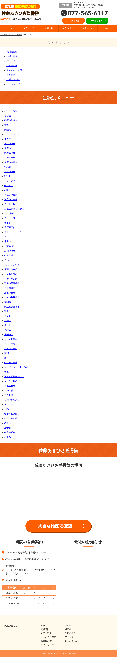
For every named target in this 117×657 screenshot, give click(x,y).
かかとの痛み (10, 381)
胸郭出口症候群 (12, 269)
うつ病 (7, 116)
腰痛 (6, 358)
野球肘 (7, 176)
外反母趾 (8, 255)
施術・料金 (29, 28)
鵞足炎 (7, 223)
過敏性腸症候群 (12, 297)
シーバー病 (9, 157)
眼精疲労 (8, 185)
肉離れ (7, 129)
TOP (10, 28)
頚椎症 (7, 372)
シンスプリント (12, 134)
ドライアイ (9, 181)
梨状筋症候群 (10, 362)
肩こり (7, 325)
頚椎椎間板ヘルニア (14, 376)
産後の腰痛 (9, 293)
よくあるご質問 (14, 70)
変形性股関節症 (12, 283)
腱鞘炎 (7, 353)
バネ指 (7, 437)
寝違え (7, 311)
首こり (7, 237)
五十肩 (7, 428)
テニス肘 (8, 395)
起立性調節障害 (12, 306)
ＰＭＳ (7, 316)
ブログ (68, 625)
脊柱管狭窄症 (10, 418)
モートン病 (9, 204)
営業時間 (45, 629)
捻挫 (6, 125)
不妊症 (7, 320)
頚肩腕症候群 (10, 199)
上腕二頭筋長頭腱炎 (14, 209)
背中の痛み (9, 241)
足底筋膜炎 (9, 386)
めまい (7, 423)
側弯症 (7, 148)
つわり (7, 260)
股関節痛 (8, 334)
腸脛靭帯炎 (9, 227)
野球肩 (7, 167)
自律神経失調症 (12, 400)
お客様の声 (87, 28)
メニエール (9, 404)
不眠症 (7, 190)
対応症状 (48, 28)
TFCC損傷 (9, 213)
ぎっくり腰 (9, 344)
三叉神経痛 (9, 171)
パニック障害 (10, 111)
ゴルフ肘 (8, 390)
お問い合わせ (13, 79)
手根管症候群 (10, 348)
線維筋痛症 (9, 153)
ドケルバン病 (10, 279)
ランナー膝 (9, 218)
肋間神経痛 (9, 251)
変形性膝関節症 (12, 414)
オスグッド (9, 139)
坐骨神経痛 (9, 432)
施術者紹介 (68, 28)
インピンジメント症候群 (16, 367)
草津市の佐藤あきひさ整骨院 (11, 35)
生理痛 (7, 330)
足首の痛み (9, 246)
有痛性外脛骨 (10, 120)
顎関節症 (8, 302)
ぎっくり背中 (10, 339)
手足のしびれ (10, 274)
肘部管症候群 (10, 195)
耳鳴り (7, 409)
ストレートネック (13, 232)
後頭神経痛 (9, 143)
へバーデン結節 (12, 265)
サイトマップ (13, 84)
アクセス (107, 28)
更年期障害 (9, 288)
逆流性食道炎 (10, 162)
